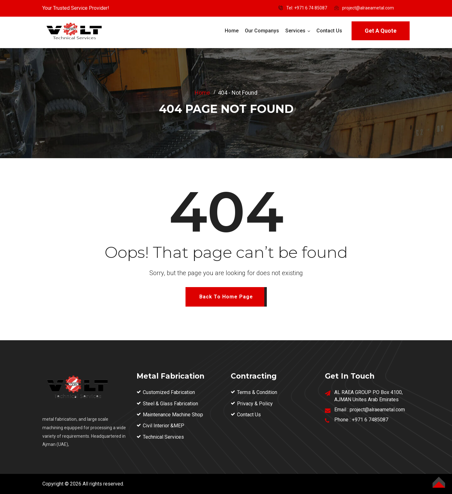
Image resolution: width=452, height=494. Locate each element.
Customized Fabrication (169, 392)
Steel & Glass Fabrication (170, 404)
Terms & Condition (257, 392)
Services (295, 31)
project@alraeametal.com (368, 7)
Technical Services (163, 437)
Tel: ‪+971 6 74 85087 (306, 7)
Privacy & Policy (255, 404)
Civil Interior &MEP (163, 426)
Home (232, 31)
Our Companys (262, 31)
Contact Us (329, 31)
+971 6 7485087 (370, 420)
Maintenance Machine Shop (173, 415)
